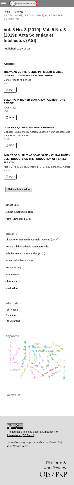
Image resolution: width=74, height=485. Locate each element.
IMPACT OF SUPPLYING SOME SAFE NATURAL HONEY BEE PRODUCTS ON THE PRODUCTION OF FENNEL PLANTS (37, 159)
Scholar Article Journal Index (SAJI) (25, 253)
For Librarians (12, 321)
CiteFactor (11, 281)
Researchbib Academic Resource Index (27, 246)
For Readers (11, 309)
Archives (18, 11)
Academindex (13, 274)
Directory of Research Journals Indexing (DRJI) (31, 239)
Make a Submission (19, 189)
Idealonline (11, 288)
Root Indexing (13, 267)
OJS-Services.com (17, 446)
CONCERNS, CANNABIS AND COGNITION (29, 127)
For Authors (11, 315)
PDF (11, 89)
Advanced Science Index (19, 260)
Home (7, 11)
